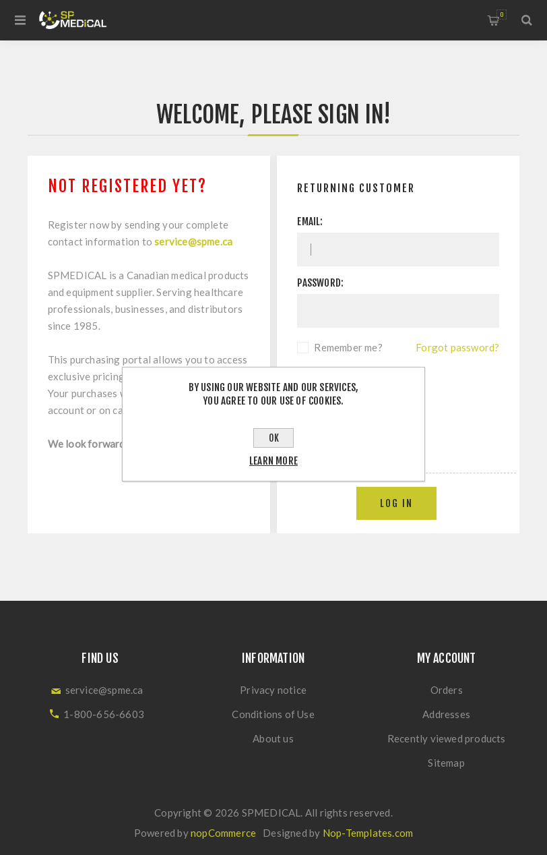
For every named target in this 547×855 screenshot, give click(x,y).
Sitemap (446, 763)
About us (273, 738)
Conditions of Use (273, 714)
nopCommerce (223, 833)
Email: (310, 221)
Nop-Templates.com (368, 833)
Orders (446, 690)
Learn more (273, 460)
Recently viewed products (446, 738)
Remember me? (348, 347)
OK (274, 438)
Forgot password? (457, 347)
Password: (320, 282)
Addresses (446, 714)
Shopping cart (501, 14)
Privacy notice (273, 690)
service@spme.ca (193, 241)
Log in (396, 503)
